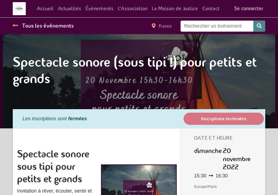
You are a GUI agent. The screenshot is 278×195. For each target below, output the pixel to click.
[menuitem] (45, 8)
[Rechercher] (259, 26)
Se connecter (248, 8)
